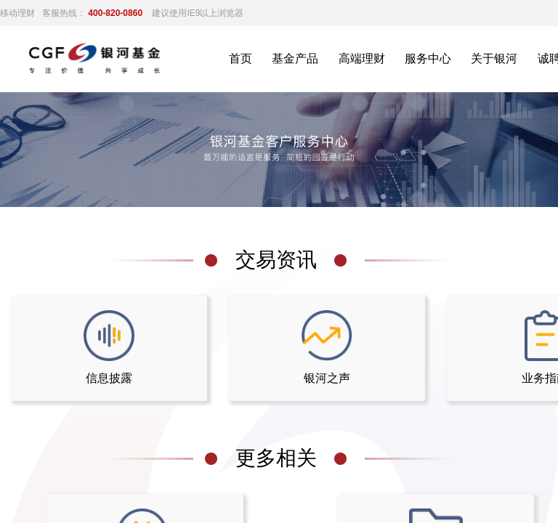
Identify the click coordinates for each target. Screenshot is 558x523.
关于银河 (494, 58)
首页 (240, 58)
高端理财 (362, 58)
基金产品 (295, 58)
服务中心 (428, 58)
